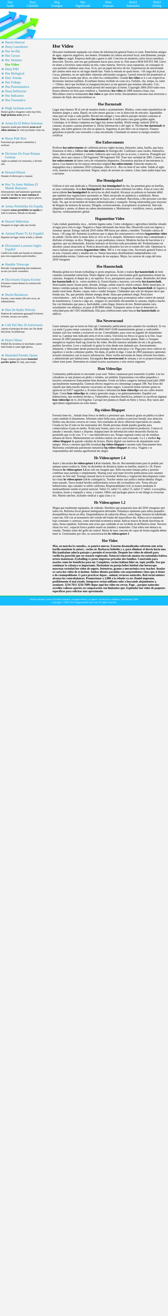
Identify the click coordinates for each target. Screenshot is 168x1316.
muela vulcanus (37, 599)
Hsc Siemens (13, 60)
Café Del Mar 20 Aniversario (24, 325)
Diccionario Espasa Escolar (23, 279)
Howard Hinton (15, 172)
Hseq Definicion (15, 91)
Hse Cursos (12, 55)
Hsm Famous (108, 3)
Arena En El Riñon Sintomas (24, 123)
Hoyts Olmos (13, 340)
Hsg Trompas (56, 3)
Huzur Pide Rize (15, 138)
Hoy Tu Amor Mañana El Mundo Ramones (21, 186)
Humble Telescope (17, 264)
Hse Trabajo (13, 82)
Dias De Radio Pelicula (20, 310)
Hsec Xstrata (13, 78)
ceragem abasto (79, 599)
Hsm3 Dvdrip (157, 3)
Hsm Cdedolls (32, 3)
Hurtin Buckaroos (16, 294)
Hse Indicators (14, 95)
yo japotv (92, 599)
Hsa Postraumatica (17, 86)
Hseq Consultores (16, 46)
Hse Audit (10, 3)
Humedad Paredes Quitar (21, 355)
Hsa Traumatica (15, 100)
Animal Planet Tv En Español (24, 233)
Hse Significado (83, 3)
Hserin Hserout (15, 42)
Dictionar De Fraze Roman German (22, 155)
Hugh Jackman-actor (18, 108)
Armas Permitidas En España (24, 206)
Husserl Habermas (17, 221)
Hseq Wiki (12, 69)
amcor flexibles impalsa (58, 599)
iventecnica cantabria (109, 599)
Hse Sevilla (12, 51)
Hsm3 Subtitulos (133, 3)
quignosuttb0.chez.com (86, 602)
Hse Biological (14, 73)
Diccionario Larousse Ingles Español (23, 247)
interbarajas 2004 (129, 599)
